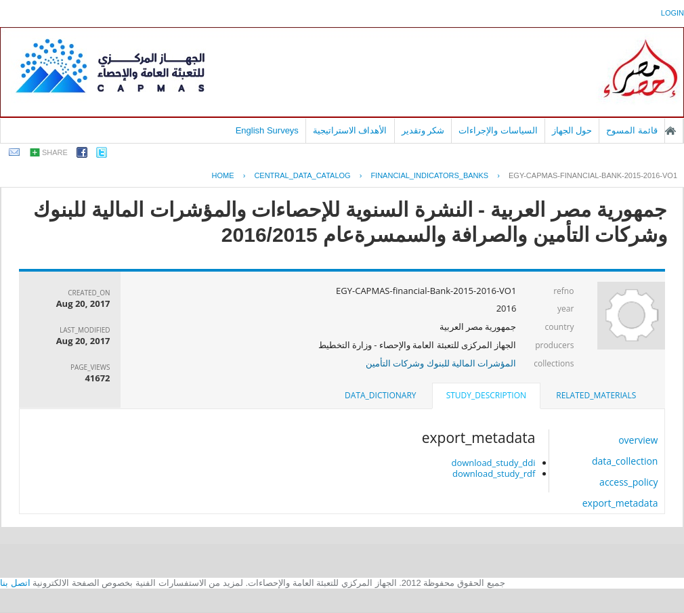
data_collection (625, 461)
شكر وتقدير (423, 130)
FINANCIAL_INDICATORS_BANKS (429, 175)
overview (638, 440)
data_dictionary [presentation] (380, 395)
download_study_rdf (493, 473)
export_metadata (620, 502)
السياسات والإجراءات (498, 130)
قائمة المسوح (632, 130)
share (55, 152)
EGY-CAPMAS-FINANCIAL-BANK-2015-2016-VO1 (593, 175)
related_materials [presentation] (596, 395)
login (672, 13)
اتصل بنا (15, 583)
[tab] (596, 395)
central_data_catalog (302, 175)
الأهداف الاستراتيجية (350, 130)
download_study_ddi (493, 463)
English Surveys (267, 130)
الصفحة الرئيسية (670, 130)
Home (223, 175)
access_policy (628, 481)
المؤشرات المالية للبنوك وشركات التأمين (441, 363)
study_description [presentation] (486, 395)
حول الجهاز (572, 130)
